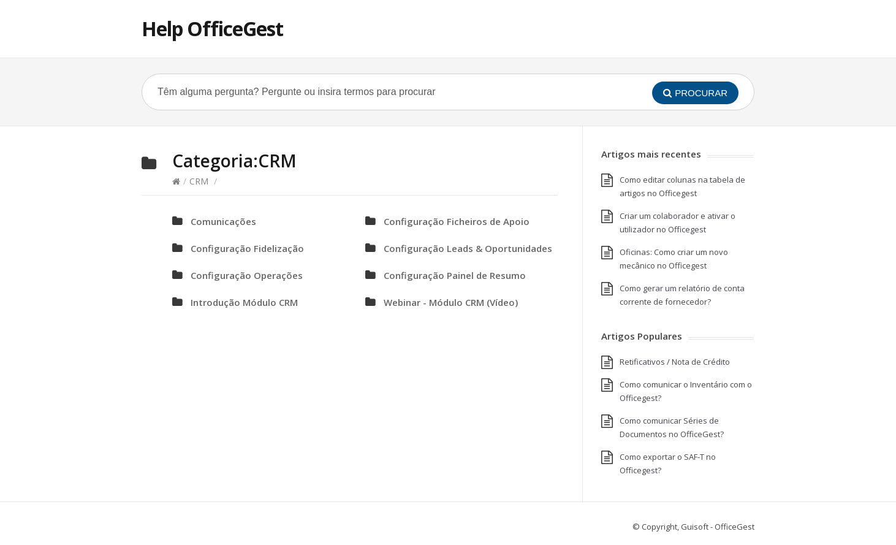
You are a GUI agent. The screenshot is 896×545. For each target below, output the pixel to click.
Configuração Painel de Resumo (455, 275)
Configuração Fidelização (247, 248)
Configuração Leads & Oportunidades (468, 248)
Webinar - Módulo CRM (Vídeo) (451, 302)
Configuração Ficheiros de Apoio (457, 221)
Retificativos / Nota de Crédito (675, 361)
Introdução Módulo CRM (244, 302)
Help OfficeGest (212, 28)
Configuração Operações (247, 275)
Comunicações (223, 221)
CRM (198, 181)
